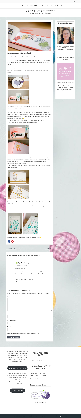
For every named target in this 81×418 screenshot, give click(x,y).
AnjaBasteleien (35, 56)
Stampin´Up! (58, 5)
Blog (23, 5)
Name (9, 314)
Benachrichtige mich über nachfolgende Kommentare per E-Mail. (23, 333)
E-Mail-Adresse (11, 320)
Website (9, 326)
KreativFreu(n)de (40, 11)
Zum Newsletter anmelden (17, 368)
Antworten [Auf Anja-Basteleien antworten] (18, 285)
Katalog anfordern (17, 390)
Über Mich (33, 5)
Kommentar (10, 297)
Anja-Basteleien (22, 263)
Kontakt (45, 5)
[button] (9, 241)
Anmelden (40, 408)
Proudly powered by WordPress (36, 416)
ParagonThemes (62, 416)
